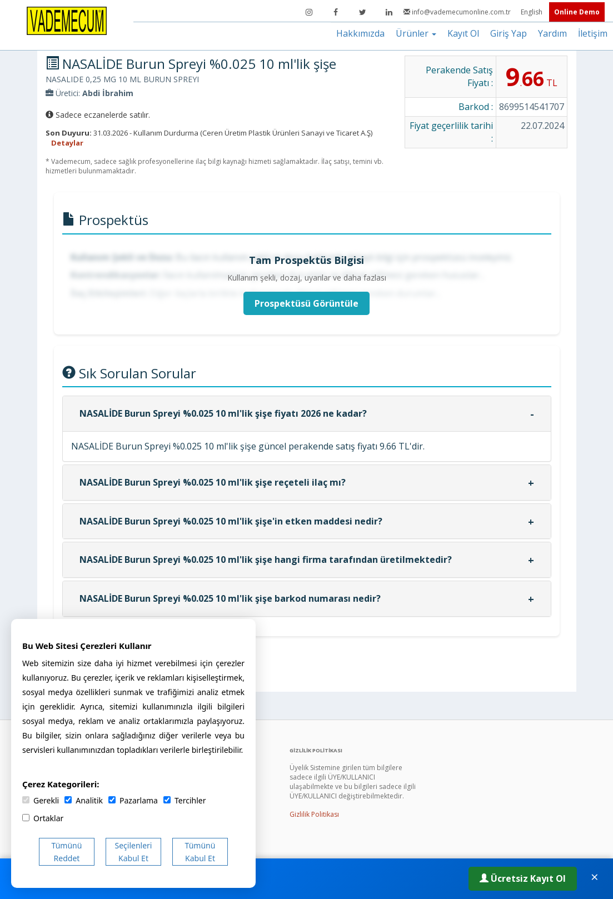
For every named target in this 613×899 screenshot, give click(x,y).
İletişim (592, 33)
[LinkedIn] (389, 12)
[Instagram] (309, 12)
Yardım (552, 33)
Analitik (83, 800)
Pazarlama (133, 800)
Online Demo (577, 12)
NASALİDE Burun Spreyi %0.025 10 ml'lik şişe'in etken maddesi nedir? (230, 521)
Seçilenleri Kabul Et (133, 851)
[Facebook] (335, 12)
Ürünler (416, 33)
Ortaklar (42, 818)
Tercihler (184, 800)
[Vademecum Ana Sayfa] (66, 20)
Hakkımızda (360, 33)
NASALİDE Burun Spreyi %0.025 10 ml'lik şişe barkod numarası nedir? (230, 598)
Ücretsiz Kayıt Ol (523, 878)
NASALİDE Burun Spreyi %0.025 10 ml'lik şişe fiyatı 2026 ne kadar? (223, 413)
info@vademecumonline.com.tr (457, 12)
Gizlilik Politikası (314, 814)
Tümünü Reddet (67, 851)
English (532, 12)
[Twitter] (362, 12)
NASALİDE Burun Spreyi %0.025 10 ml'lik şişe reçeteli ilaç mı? (212, 482)
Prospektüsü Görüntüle (306, 303)
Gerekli (40, 800)
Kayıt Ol (463, 33)
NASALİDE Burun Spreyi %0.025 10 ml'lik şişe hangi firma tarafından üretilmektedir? (265, 559)
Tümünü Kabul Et (200, 851)
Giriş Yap (508, 33)
